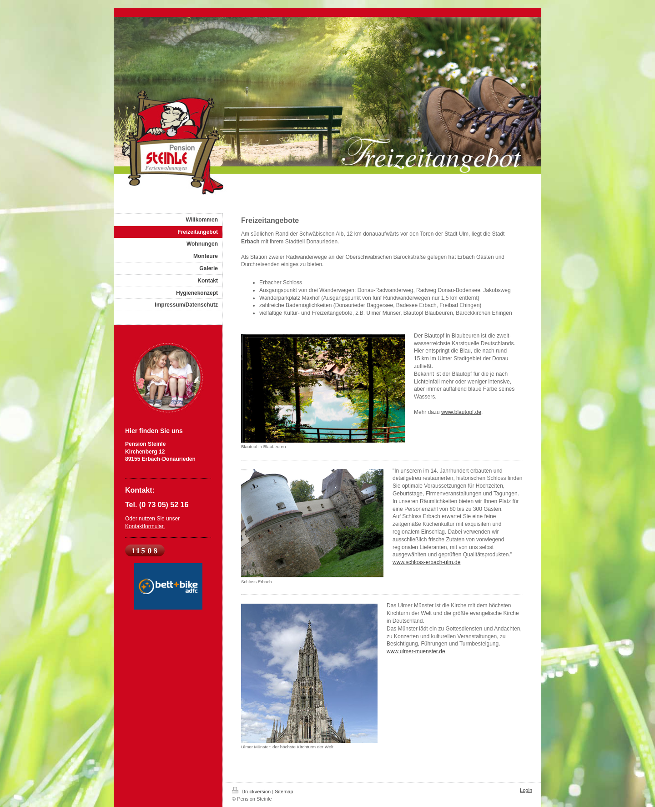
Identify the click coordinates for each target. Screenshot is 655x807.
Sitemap (284, 791)
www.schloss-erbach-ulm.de (426, 562)
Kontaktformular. (145, 526)
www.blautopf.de (461, 412)
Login (526, 790)
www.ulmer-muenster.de (416, 651)
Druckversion (252, 791)
